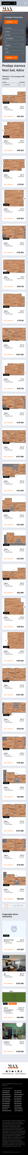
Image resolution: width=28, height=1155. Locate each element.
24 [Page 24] (16, 906)
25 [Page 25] (19, 906)
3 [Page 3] (12, 906)
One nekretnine (18, 1107)
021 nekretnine (5, 1092)
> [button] (24, 906)
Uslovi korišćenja (20, 1074)
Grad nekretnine (6, 1090)
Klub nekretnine (6, 1098)
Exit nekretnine (17, 1101)
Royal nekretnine (6, 1094)
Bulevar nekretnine (18, 1094)
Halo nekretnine (18, 1096)
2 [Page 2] (9, 906)
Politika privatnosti (8, 1074)
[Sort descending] (23, 84)
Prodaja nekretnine (6, 1110)
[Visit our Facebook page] (7, 1071)
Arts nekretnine (6, 1107)
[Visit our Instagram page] (10, 1071)
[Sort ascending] (21, 84)
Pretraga (11, 57)
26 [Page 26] (22, 906)
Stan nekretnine (6, 1101)
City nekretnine (18, 1090)
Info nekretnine (18, 1092)
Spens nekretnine (6, 1100)
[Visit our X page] (15, 1071)
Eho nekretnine (17, 1098)
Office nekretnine (6, 1096)
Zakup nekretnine (18, 1109)
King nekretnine (6, 1105)
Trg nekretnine (17, 1105)
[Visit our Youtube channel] (12, 1071)
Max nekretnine (18, 1103)
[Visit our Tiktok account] (21, 1071)
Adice (7, 52)
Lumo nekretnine (18, 1110)
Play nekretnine (6, 1103)
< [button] (3, 906)
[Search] (14, 3)
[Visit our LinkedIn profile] (18, 1071)
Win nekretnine (17, 1100)
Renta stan (5, 1109)
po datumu (7, 84)
